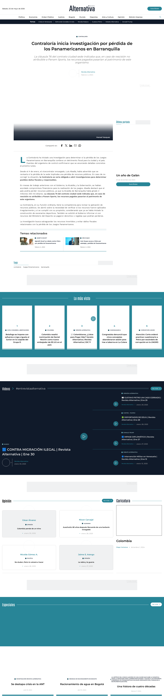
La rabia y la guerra (86, 566)
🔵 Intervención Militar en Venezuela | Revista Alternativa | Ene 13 (141, 461)
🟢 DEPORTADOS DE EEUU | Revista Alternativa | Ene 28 (140, 422)
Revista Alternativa (88, 72)
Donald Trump (131, 22)
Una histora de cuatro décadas (136, 690)
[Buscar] (160, 17)
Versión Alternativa (82, 333)
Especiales (9, 608)
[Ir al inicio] (82, 9)
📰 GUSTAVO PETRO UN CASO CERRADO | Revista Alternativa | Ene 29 (140, 403)
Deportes (94, 17)
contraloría (83, 37)
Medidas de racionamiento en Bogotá (82, 683)
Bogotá (71, 17)
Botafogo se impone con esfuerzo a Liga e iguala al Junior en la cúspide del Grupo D (17, 343)
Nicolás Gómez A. (29, 558)
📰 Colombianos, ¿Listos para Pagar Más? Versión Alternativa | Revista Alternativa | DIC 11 (81, 342)
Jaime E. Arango (86, 558)
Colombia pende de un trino (29, 532)
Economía (30, 17)
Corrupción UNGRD (148, 333)
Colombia (50, 333)
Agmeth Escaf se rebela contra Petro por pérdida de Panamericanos (47, 244)
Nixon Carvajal (86, 523)
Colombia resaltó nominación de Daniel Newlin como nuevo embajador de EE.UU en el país (49, 342)
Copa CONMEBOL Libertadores (18, 334)
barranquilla (49, 270)
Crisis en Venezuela (41, 22)
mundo (7, 447)
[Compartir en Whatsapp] (80, 146)
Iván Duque (86, 238)
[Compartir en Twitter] (66, 146)
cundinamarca (115, 333)
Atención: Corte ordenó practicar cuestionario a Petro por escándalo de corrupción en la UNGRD (146, 341)
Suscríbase (154, 9)
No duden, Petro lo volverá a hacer (29, 566)
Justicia (60, 17)
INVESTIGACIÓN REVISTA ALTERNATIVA (29, 683)
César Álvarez (29, 523)
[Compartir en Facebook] (61, 146)
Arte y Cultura (109, 17)
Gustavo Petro (98, 22)
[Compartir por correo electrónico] (75, 146)
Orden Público (45, 17)
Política (18, 17)
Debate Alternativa (115, 22)
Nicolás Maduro (83, 22)
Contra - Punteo (130, 417)
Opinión (123, 17)
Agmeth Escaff (42, 238)
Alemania (87, 527)
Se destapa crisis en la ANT (27, 688)
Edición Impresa (138, 17)
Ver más (156, 392)
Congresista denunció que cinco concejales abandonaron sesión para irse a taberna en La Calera (114, 342)
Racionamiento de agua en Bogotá (82, 688)
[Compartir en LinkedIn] (70, 146)
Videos (6, 391)
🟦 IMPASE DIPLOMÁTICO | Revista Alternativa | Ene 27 (140, 442)
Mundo (82, 17)
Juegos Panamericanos (33, 270)
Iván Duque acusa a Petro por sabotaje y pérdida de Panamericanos (91, 244)
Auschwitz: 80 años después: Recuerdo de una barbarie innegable (86, 532)
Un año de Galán (129, 175)
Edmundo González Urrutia (62, 22)
